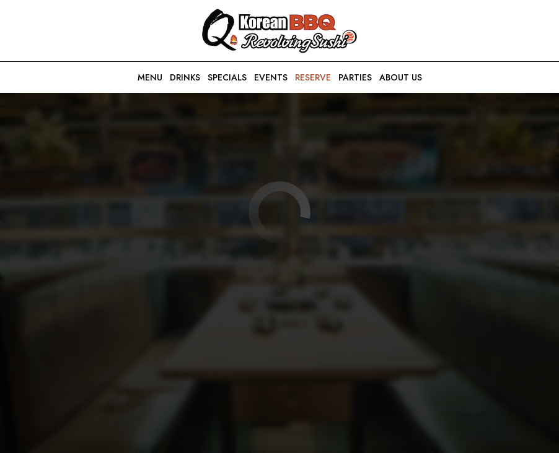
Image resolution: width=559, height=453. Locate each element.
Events (271, 77)
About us (400, 77)
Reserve (313, 77)
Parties (355, 77)
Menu (150, 77)
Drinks (185, 77)
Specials (227, 77)
